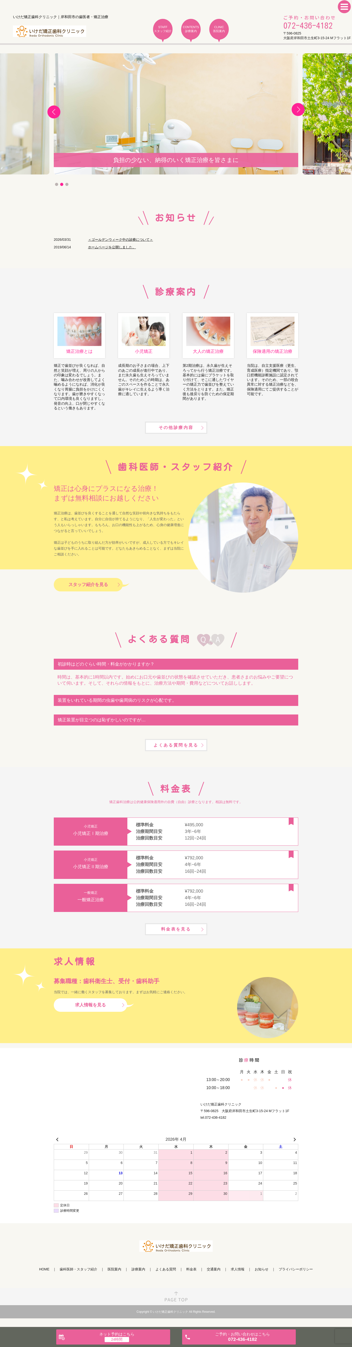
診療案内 (138, 1279)
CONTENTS (191, 29)
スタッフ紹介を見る (88, 589)
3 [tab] (66, 184)
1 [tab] (56, 184)
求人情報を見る (90, 1014)
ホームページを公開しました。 (112, 247)
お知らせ (261, 1279)
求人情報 (237, 1279)
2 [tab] (61, 184)
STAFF (163, 29)
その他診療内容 (175, 431)
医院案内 (114, 1279)
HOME (44, 1279)
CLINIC (219, 29)
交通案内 (213, 1279)
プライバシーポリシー (296, 1279)
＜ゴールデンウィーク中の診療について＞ (120, 240)
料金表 (191, 1279)
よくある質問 (165, 1279)
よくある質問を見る (176, 751)
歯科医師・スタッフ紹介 (78, 1279)
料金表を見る (176, 938)
